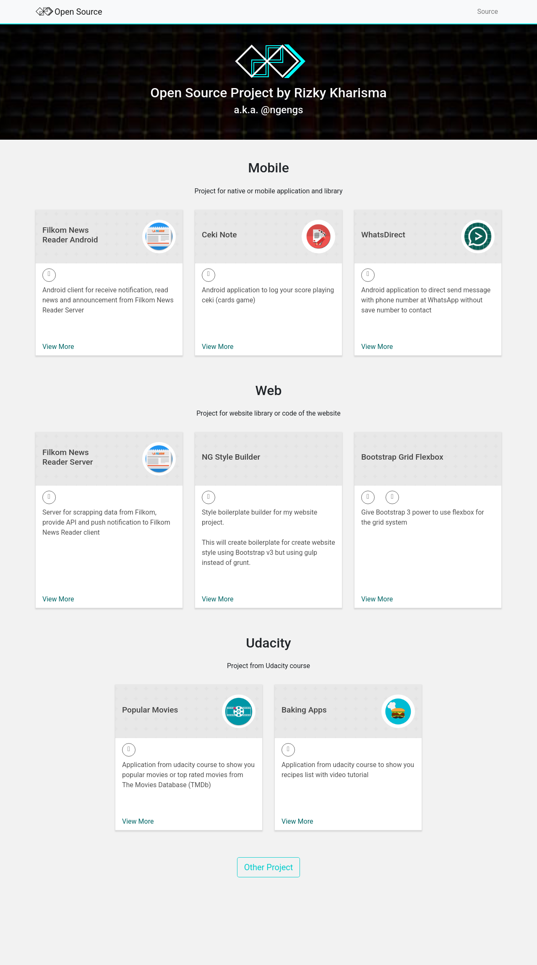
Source (487, 12)
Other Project (268, 867)
